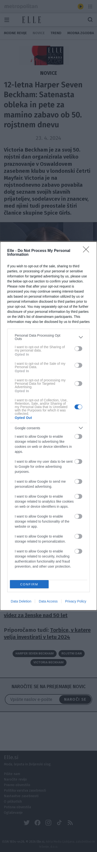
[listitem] (48, 337)
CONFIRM (29, 584)
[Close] (87, 251)
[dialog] (48, 426)
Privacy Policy (75, 601)
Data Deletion (21, 601)
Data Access (48, 601)
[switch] (78, 348)
